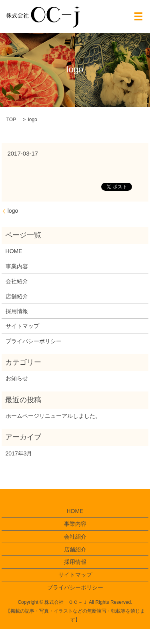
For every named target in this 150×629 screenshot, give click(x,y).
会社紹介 (17, 281)
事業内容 (17, 266)
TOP (11, 119)
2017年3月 (19, 453)
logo (13, 211)
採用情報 (17, 311)
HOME (14, 251)
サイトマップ (22, 326)
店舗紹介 (17, 296)
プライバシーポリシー (34, 341)
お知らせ (17, 378)
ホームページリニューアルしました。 (53, 416)
